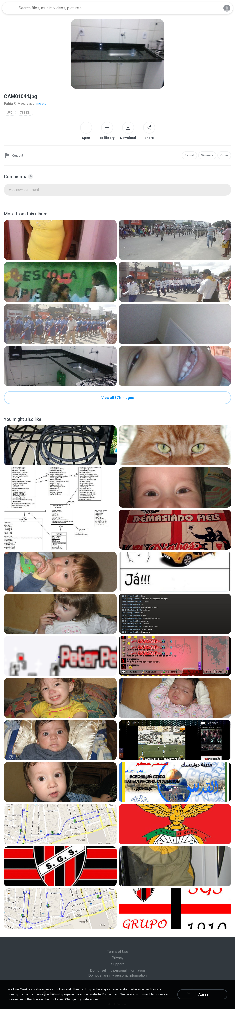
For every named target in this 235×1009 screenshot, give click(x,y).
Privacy (117, 958)
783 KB (25, 112)
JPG (10, 112)
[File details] (60, 240)
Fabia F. (10, 104)
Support (117, 964)
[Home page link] (9, 8)
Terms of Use (117, 952)
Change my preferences (82, 999)
